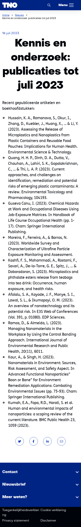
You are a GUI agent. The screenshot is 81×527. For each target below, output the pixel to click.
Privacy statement (15, 520)
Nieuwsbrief (14, 484)
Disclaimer (48, 520)
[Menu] (66, 5)
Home (5, 15)
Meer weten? (14, 497)
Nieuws (19, 15)
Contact (10, 471)
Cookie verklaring (53, 510)
